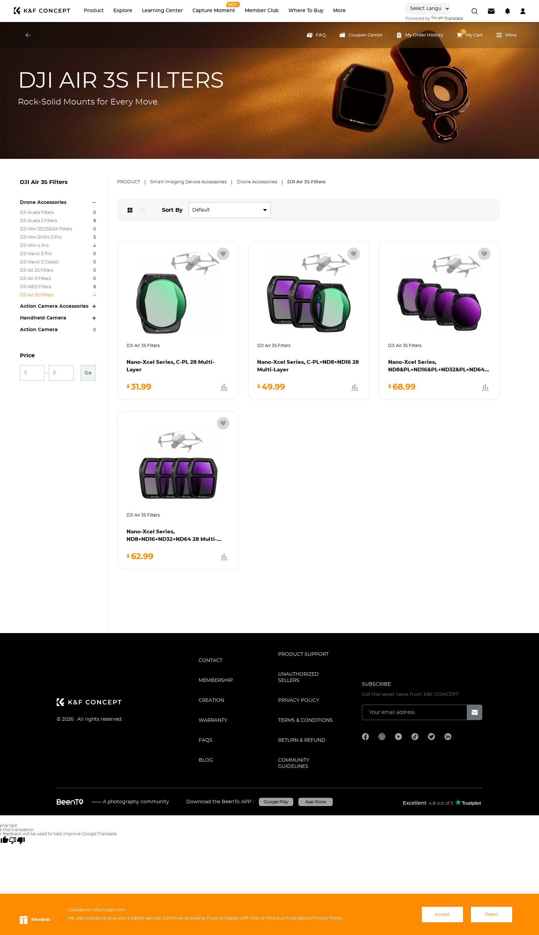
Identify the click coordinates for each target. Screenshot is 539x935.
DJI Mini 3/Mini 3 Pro (41, 237)
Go (88, 373)
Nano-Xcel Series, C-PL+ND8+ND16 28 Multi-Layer (308, 366)
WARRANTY (213, 720)
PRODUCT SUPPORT (303, 654)
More (339, 10)
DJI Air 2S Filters (36, 270)
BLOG (206, 760)
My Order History (419, 35)
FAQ (316, 35)
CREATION (211, 700)
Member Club (262, 10)
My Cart (470, 33)
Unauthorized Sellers (298, 677)
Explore (122, 10)
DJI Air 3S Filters (36, 295)
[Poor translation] (17, 840)
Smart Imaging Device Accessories (189, 182)
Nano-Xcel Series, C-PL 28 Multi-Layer (170, 366)
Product (94, 10)
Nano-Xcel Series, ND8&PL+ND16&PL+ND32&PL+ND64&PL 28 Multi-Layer (439, 367)
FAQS (205, 740)
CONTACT (210, 660)
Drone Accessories (43, 202)
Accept (442, 914)
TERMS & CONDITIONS (305, 720)
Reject (491, 914)
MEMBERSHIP (216, 680)
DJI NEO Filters (35, 287)
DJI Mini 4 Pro (34, 245)
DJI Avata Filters (37, 212)
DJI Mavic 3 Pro (36, 254)
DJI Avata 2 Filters (38, 221)
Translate (447, 19)
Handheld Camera (43, 318)
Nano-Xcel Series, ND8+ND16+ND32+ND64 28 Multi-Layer (171, 536)
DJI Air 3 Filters (35, 278)
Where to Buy (305, 10)
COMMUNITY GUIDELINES (293, 763)
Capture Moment (213, 10)
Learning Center (162, 10)
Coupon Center (361, 35)
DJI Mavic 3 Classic (39, 262)
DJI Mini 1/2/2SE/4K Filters (46, 229)
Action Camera (39, 329)
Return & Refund (302, 740)
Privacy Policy (298, 700)
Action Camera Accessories (54, 306)
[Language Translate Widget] (427, 8)
